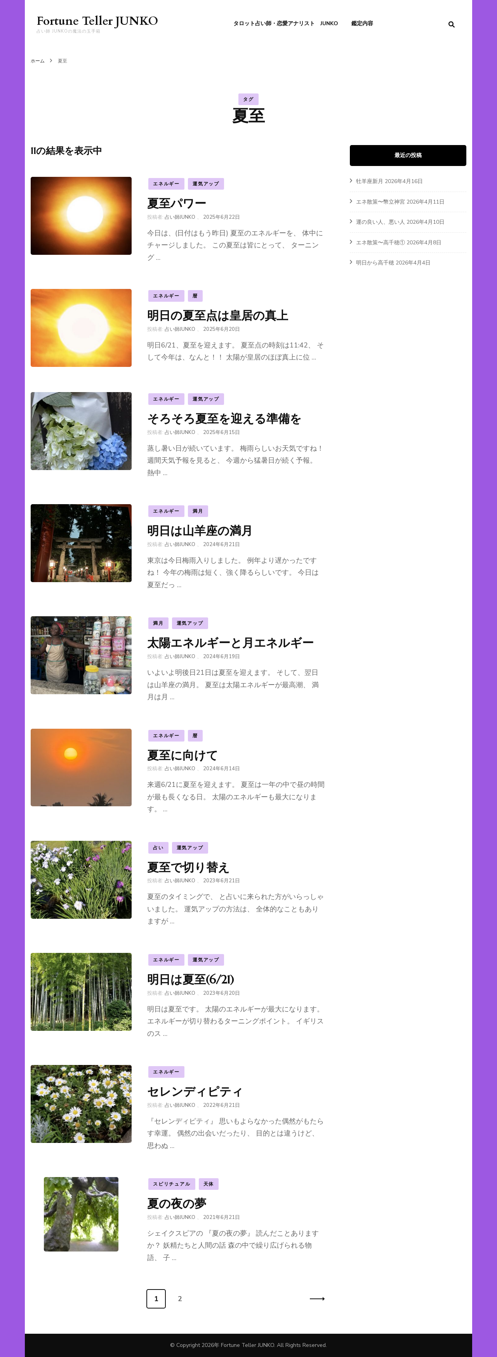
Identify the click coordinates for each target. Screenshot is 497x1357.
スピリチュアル (172, 1184)
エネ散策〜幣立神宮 (380, 202)
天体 (208, 1184)
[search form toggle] (451, 24)
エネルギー (166, 184)
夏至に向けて (182, 755)
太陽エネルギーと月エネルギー (230, 643)
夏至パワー (176, 203)
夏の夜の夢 (176, 1203)
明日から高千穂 (375, 262)
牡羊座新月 (369, 181)
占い (158, 848)
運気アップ (206, 184)
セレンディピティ (195, 1091)
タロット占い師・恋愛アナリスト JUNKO (285, 23)
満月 (198, 511)
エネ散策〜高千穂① (380, 242)
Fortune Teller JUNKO (97, 21)
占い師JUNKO (180, 217)
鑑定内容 (362, 23)
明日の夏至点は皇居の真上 (217, 315)
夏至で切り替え (188, 867)
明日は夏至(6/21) (190, 979)
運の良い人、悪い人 (380, 222)
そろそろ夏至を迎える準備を (224, 418)
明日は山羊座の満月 (200, 531)
